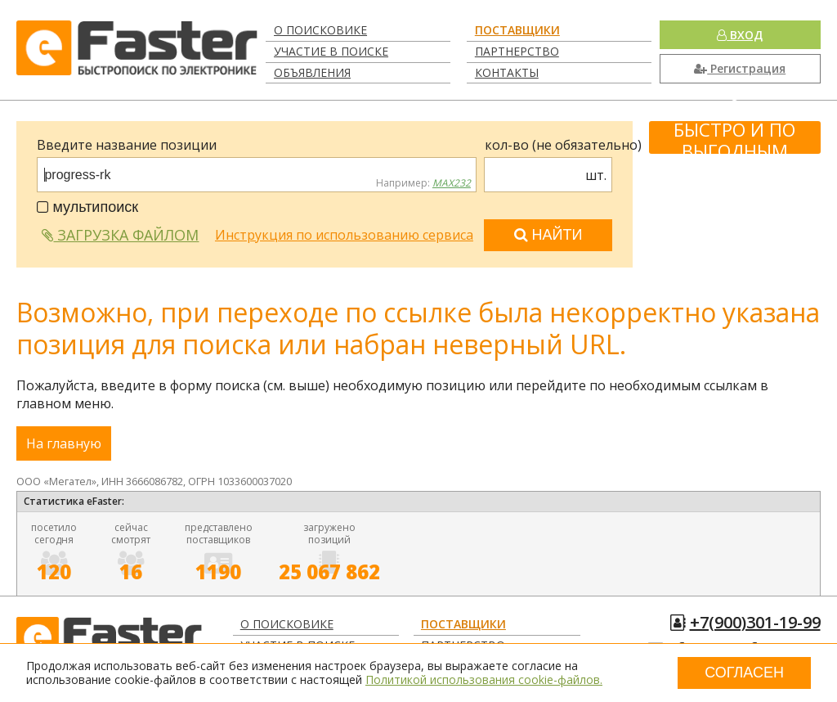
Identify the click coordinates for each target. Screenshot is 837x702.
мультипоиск (87, 207)
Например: (423, 183)
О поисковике (320, 30)
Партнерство (517, 51)
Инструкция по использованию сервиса (344, 235)
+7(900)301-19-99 (755, 622)
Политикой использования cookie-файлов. (483, 679)
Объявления (312, 72)
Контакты (507, 72)
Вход (740, 35)
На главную (63, 443)
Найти (548, 235)
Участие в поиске (331, 51)
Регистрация (740, 68)
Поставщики (517, 30)
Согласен (744, 672)
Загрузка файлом (120, 235)
